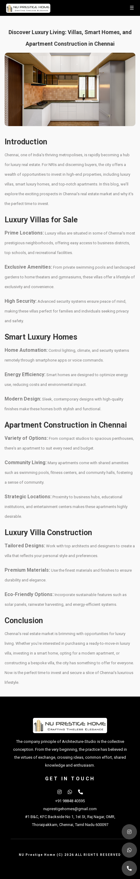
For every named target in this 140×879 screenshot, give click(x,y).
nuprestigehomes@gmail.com (70, 809)
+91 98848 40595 (70, 801)
